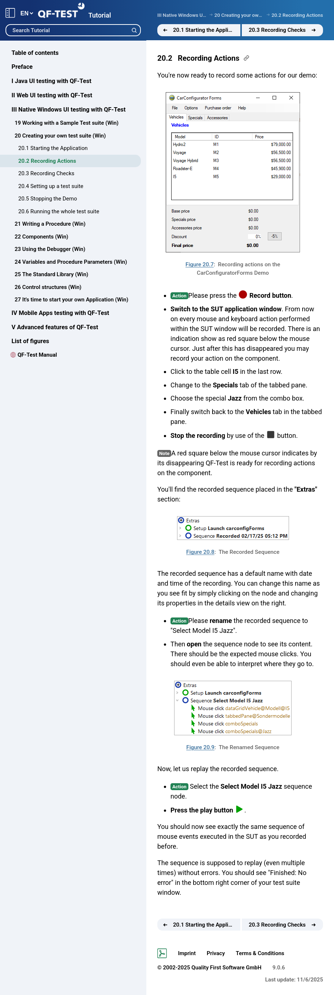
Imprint (187, 953)
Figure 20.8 (200, 552)
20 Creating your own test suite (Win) (60, 135)
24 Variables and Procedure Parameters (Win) (71, 262)
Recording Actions (208, 58)
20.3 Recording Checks (46, 173)
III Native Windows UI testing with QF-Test (69, 109)
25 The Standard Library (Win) (51, 274)
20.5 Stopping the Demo (47, 198)
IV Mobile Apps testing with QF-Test (60, 312)
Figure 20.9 (200, 747)
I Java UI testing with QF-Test (51, 81)
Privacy (216, 953)
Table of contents (35, 52)
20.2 (164, 58)
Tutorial (99, 15)
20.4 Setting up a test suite (50, 186)
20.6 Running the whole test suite (58, 211)
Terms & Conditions (260, 953)
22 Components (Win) (41, 236)
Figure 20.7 (199, 264)
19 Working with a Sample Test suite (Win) (67, 123)
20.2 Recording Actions (47, 161)
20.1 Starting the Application (53, 148)
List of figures (30, 341)
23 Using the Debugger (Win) (50, 249)
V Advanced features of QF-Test (55, 327)
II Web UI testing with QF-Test (52, 95)
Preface (22, 66)
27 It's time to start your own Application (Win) (71, 299)
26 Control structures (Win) (48, 287)
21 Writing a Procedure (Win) (50, 224)
